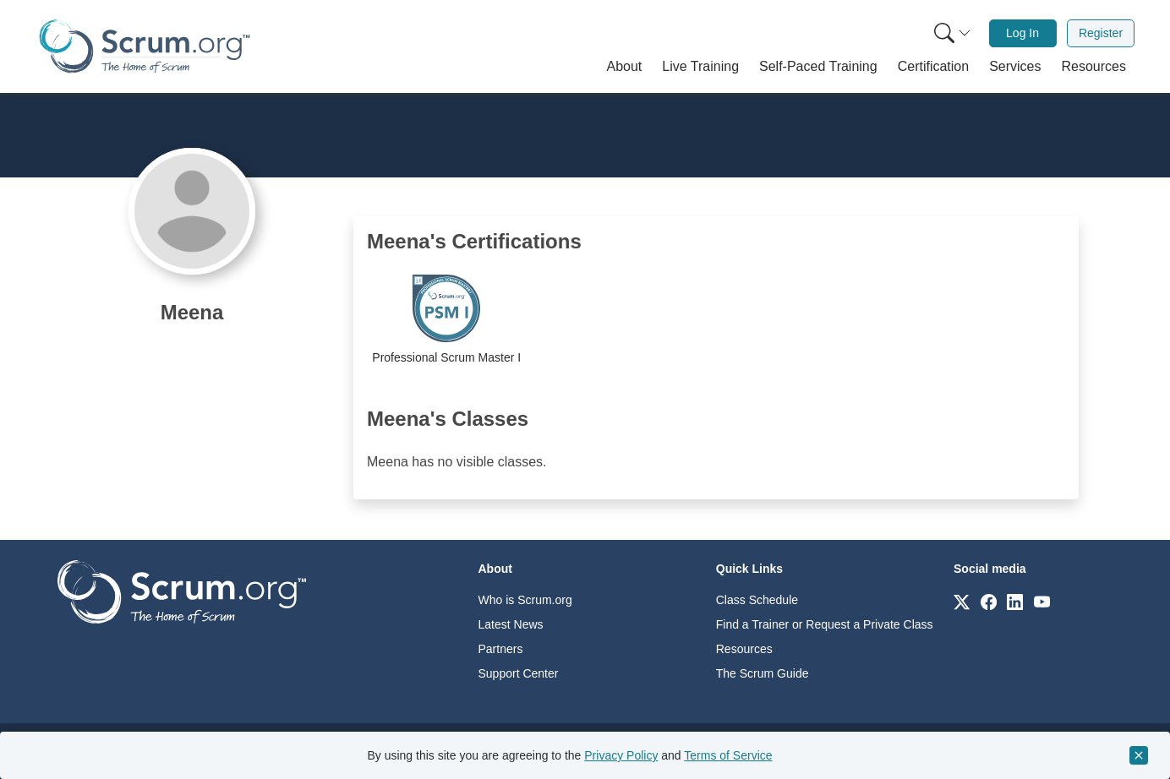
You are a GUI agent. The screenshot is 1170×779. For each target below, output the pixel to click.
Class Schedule (757, 600)
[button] (624, 67)
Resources (744, 649)
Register (1101, 33)
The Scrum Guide (762, 673)
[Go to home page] (181, 591)
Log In (1022, 33)
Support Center (518, 673)
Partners (500, 649)
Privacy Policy (621, 755)
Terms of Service (728, 755)
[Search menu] (952, 33)
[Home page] (145, 46)
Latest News (511, 624)
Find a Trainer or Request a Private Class (824, 624)
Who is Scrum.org (525, 600)
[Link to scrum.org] (962, 601)
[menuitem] (951, 33)
